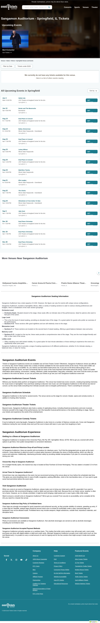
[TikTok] (26, 560)
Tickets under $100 (24, 66)
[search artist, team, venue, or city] (37, 7)
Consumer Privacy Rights (61, 569)
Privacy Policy (58, 566)
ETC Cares (36, 566)
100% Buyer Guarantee (40, 559)
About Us (35, 555)
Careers (35, 573)
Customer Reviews (38, 562)
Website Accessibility (60, 576)
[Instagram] (16, 560)
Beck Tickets (79, 573)
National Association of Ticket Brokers (41, 589)
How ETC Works (59, 580)
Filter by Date (7, 66)
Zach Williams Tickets (81, 580)
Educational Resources (61, 583)
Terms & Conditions (60, 562)
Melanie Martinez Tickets (82, 583)
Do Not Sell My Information (62, 573)
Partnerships (36, 580)
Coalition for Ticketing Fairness (39, 584)
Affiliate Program (38, 576)
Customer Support (59, 555)
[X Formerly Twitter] (11, 560)
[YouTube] (21, 560)
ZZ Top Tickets (79, 562)
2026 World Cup (80, 555)
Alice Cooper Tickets (81, 559)
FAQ (55, 559)
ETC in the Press (38, 593)
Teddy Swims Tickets (81, 576)
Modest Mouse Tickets (82, 569)
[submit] (49, 7)
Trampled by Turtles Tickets (83, 566)
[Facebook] (6, 560)
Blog (34, 569)
